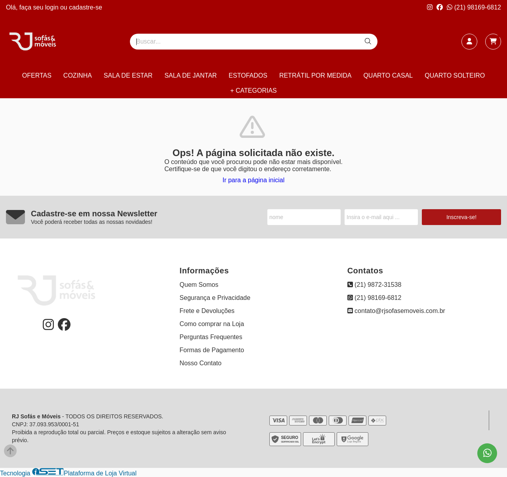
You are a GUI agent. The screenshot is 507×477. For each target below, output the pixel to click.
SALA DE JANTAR (190, 75)
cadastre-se (85, 7)
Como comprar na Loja (211, 324)
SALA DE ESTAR (128, 75)
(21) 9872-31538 (374, 284)
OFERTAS (36, 75)
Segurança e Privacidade (214, 297)
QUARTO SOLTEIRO (455, 75)
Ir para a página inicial (254, 180)
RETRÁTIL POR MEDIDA (315, 75)
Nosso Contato (200, 363)
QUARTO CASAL (388, 75)
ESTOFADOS (248, 75)
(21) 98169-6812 (474, 7)
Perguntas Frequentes (210, 337)
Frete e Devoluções (206, 310)
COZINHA (77, 75)
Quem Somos (198, 284)
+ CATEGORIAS (253, 90)
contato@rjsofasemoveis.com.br (396, 310)
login (52, 7)
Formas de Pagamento (211, 350)
